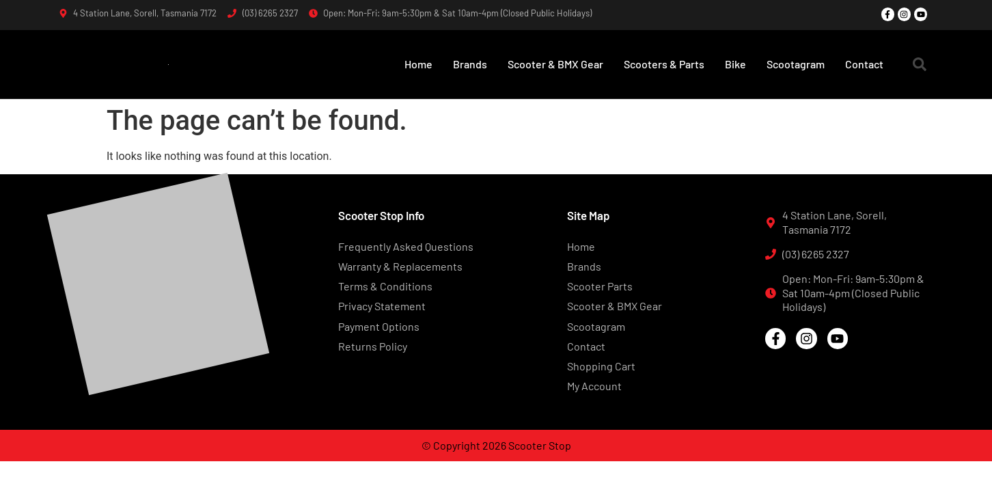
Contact (864, 63)
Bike (735, 63)
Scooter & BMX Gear (555, 63)
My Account (594, 385)
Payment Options (378, 326)
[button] (919, 64)
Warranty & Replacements (400, 266)
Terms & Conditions (385, 285)
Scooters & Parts (664, 63)
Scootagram (796, 63)
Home (418, 63)
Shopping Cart (601, 365)
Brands (470, 63)
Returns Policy (372, 346)
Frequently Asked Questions (405, 246)
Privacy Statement (382, 305)
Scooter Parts (600, 285)
